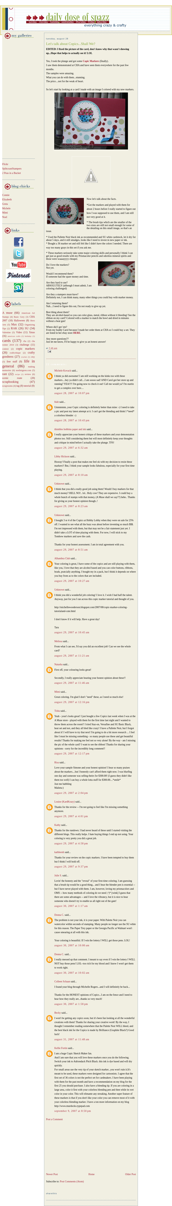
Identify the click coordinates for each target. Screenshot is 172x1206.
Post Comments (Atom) (72, 1181)
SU (27, 328)
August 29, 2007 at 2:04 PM (71, 793)
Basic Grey (19, 317)
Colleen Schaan (62, 981)
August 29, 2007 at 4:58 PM (71, 843)
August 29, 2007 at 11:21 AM (71, 655)
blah (56, 402)
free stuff (12, 361)
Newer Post (52, 1174)
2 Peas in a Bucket (11, 173)
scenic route (12, 378)
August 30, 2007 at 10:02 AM (71, 972)
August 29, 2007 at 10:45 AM (71, 632)
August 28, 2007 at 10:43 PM (72, 420)
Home (91, 1174)
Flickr (5, 164)
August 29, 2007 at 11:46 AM (71, 683)
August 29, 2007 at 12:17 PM (72, 753)
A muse (7, 312)
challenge (24, 344)
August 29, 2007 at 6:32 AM (71, 447)
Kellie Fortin (60, 1048)
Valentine (6, 332)
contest (5, 349)
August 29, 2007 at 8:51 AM (71, 549)
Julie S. (58, 875)
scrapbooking (10, 382)
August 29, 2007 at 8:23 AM (71, 506)
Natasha (58, 664)
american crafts (14, 336)
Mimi (5, 212)
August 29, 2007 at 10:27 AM (71, 581)
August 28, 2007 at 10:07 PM (72, 393)
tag (18, 385)
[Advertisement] (13, 98)
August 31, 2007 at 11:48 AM (71, 1039)
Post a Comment (54, 1119)
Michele (6, 208)
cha (24, 341)
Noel (4, 217)
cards (6, 340)
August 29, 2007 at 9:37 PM (71, 866)
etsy (33, 357)
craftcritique (15, 352)
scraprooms (7, 386)
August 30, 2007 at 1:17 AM (71, 906)
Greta (5, 204)
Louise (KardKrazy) (64, 801)
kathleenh (59, 852)
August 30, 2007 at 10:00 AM (71, 945)
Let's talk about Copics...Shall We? (70, 44)
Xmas (32, 332)
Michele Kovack (62, 370)
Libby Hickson (61, 456)
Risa (56, 762)
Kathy (57, 825)
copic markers (25, 348)
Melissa (58, 641)
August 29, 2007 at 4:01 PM (71, 816)
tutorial (27, 385)
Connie (5, 195)
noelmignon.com (23, 370)
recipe (17, 374)
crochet (24, 357)
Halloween (19, 320)
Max (14, 324)
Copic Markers (91, 61)
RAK (14, 328)
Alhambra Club (62, 558)
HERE (76, 333)
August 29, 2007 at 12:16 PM (72, 702)
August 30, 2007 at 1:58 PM (71, 1004)
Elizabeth (7, 199)
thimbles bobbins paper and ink (70, 429)
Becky (57, 1012)
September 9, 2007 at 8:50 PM (72, 1111)
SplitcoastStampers (12, 168)
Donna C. (59, 915)
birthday (28, 336)
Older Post (130, 1174)
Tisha (57, 710)
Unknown (59, 483)
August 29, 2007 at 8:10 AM (71, 475)
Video (19, 332)
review (28, 374)
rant (4, 374)
